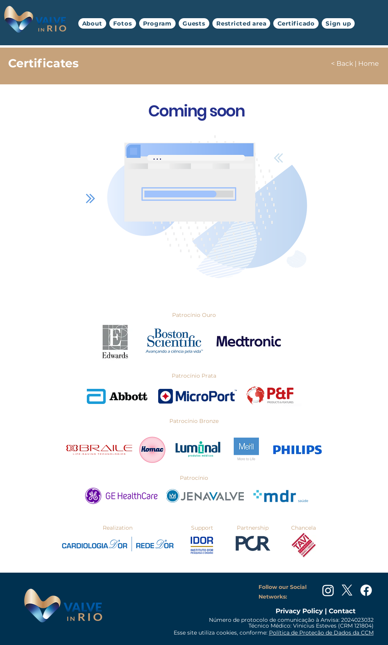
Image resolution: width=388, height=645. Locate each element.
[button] (122, 23)
